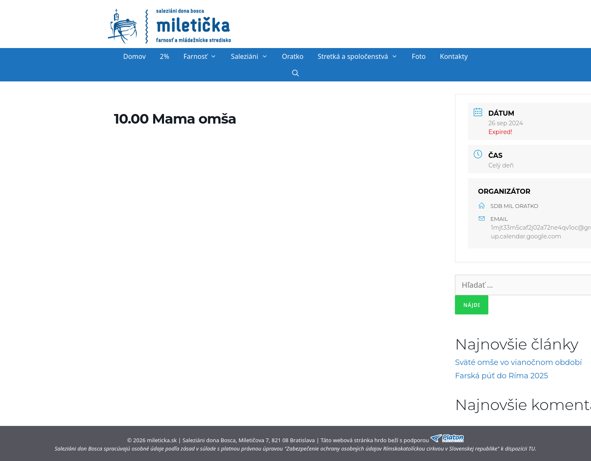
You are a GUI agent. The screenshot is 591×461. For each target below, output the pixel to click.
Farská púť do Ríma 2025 (501, 375)
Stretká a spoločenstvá (361, 56)
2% (164, 56)
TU (531, 448)
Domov (134, 56)
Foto (419, 56)
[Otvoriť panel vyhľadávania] (295, 73)
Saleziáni (253, 56)
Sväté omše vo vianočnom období (518, 362)
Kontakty (454, 56)
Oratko (292, 56)
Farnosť (204, 56)
